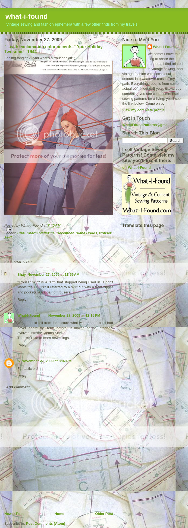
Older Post (104, 514)
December (65, 233)
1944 (21, 233)
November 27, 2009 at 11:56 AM (53, 274)
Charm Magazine (41, 233)
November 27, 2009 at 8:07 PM (46, 361)
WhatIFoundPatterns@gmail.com (150, 125)
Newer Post (14, 514)
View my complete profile (143, 110)
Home (59, 514)
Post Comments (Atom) (45, 523)
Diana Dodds (86, 233)
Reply (21, 300)
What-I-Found (28, 315)
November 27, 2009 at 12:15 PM (74, 315)
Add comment (18, 387)
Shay (21, 274)
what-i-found (26, 16)
